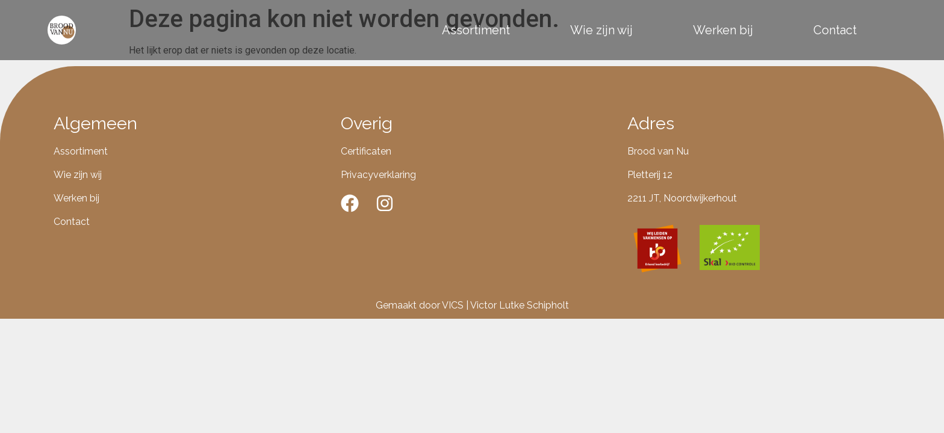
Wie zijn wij (601, 30)
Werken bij (723, 30)
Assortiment (476, 30)
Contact (835, 30)
